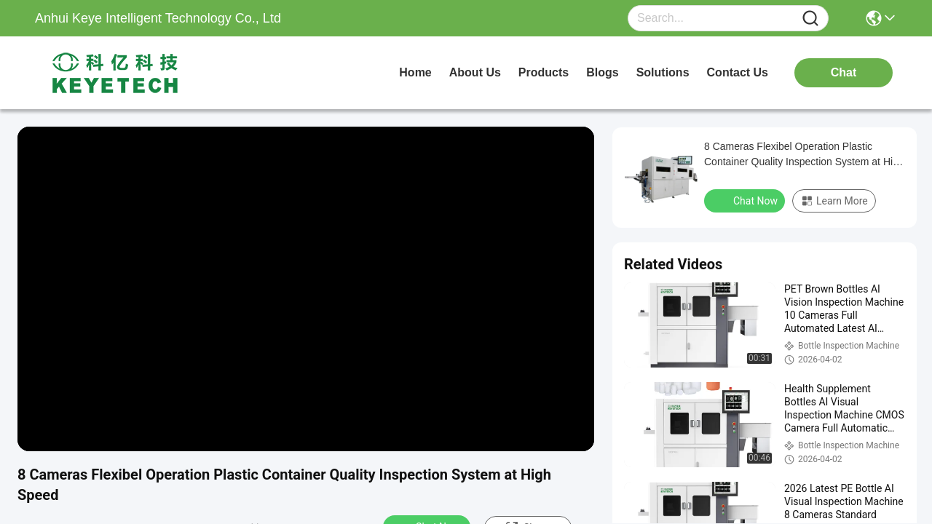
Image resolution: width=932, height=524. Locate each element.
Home (415, 72)
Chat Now (746, 200)
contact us (737, 72)
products (543, 72)
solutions (663, 72)
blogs (602, 72)
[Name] (810, 18)
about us (475, 72)
